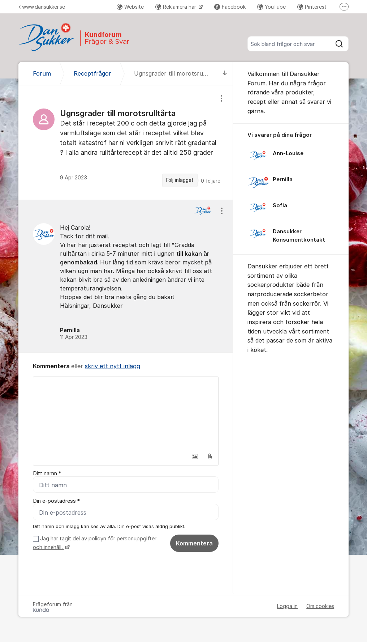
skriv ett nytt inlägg (112, 366)
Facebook (230, 7)
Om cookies (320, 606)
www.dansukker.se (41, 7)
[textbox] (125, 413)
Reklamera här (176, 7)
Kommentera (194, 543)
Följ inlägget (180, 180)
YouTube (271, 7)
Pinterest (312, 7)
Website (130, 7)
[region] (125, 142)
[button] (195, 456)
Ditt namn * (47, 473)
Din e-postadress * (56, 501)
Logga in (287, 606)
